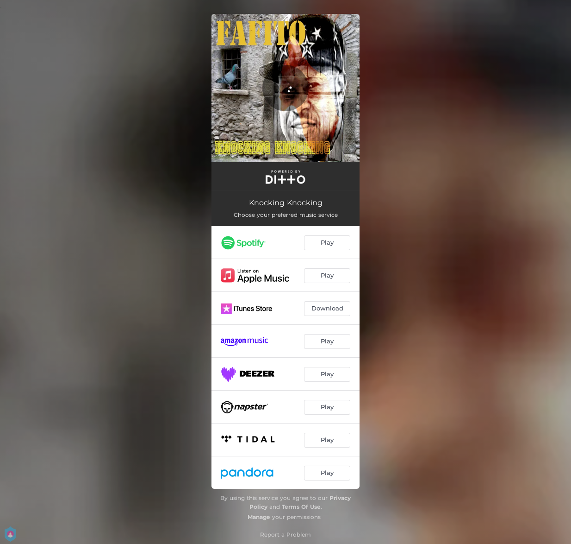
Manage (259, 516)
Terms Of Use (301, 506)
